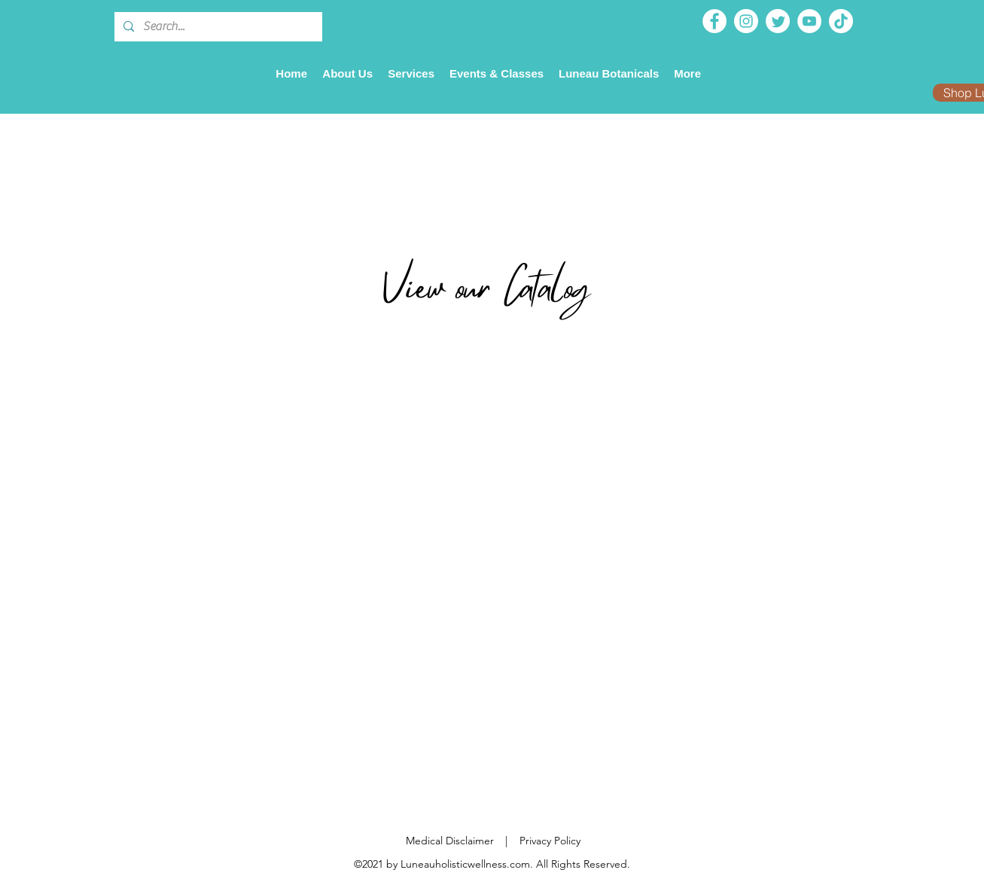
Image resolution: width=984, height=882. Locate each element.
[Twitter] (778, 21)
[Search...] (217, 26)
